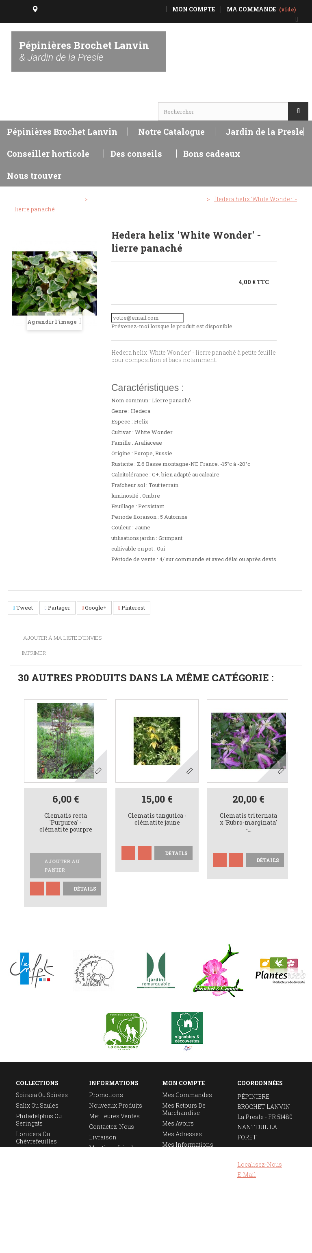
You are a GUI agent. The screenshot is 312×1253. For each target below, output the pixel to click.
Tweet (23, 607)
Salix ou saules (37, 1105)
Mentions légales (114, 1148)
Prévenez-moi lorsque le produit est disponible (171, 326)
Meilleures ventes (114, 1116)
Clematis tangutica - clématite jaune (157, 819)
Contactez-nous (111, 1126)
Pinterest (131, 607)
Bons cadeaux (211, 153)
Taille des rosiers (41, 1162)
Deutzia (26, 1152)
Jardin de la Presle (264, 131)
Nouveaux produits (115, 1105)
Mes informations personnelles (187, 1148)
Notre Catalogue (171, 131)
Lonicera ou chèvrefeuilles (36, 1137)
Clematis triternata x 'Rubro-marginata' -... (248, 822)
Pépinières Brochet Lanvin (84, 51)
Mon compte (183, 1083)
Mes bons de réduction (180, 1166)
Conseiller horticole (48, 153)
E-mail (246, 1174)
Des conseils (136, 153)
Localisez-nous (259, 1164)
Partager (57, 607)
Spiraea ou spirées (42, 1095)
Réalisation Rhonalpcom (286, 1242)
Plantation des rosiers (36, 1176)
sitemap (100, 1169)
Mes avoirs (178, 1123)
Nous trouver (34, 175)
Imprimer (34, 653)
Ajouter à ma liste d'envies (62, 638)
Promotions (106, 1095)
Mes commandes (187, 1095)
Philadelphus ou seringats (39, 1119)
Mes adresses (182, 1134)
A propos (102, 1158)
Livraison (103, 1137)
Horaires (31, 96)
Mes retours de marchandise (184, 1109)
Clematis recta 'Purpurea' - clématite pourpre (65, 822)
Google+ (94, 607)
